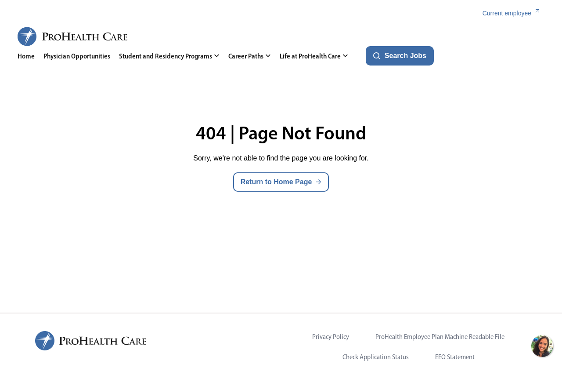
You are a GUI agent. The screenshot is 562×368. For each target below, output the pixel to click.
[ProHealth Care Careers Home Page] (73, 36)
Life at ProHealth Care (314, 56)
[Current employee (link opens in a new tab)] (513, 13)
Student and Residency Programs (169, 56)
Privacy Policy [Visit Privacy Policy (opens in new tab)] (330, 336)
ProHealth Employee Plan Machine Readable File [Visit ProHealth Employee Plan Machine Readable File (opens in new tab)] (439, 336)
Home (26, 56)
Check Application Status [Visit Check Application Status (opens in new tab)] (375, 357)
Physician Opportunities (76, 56)
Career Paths (249, 56)
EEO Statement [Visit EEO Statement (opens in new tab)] (455, 357)
